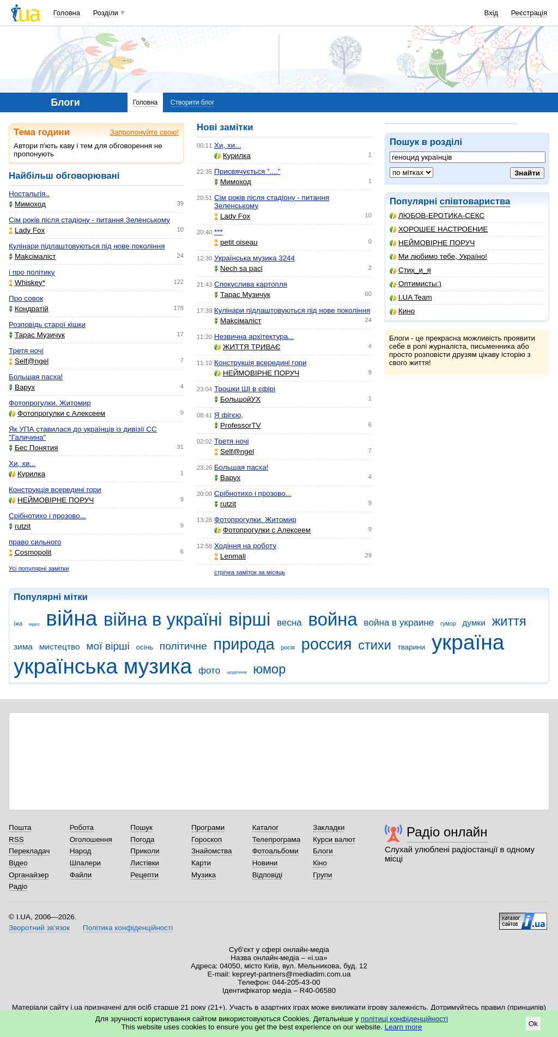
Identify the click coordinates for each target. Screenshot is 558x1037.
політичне (183, 646)
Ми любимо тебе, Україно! (438, 256)
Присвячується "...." (247, 171)
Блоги (323, 851)
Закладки (328, 827)
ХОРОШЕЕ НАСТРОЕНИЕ (439, 229)
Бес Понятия (33, 448)
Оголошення (91, 839)
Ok (533, 1024)
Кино (402, 311)
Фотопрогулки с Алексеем (57, 413)
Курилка (27, 474)
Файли (81, 875)
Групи (322, 875)
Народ (81, 851)
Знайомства (211, 851)
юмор (269, 669)
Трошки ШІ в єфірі (244, 389)
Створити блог (193, 102)
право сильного (35, 542)
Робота (82, 827)
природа (244, 644)
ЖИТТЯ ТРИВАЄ (247, 347)
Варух (22, 387)
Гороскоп (206, 839)
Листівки (144, 863)
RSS (16, 839)
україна (468, 642)
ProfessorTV (237, 425)
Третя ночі (26, 351)
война (332, 619)
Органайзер (28, 875)
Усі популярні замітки (39, 568)
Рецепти (144, 875)
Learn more (403, 1027)
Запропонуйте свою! (144, 132)
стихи (374, 645)
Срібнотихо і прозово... (47, 516)
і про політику (31, 272)
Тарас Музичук (37, 335)
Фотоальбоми (275, 851)
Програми (208, 827)
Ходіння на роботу (245, 546)
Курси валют (334, 839)
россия (326, 644)
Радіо (18, 886)
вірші (249, 619)
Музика (203, 875)
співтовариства (475, 201)
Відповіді (267, 875)
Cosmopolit (30, 552)
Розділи (105, 13)
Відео (18, 863)
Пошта (20, 827)
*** (218, 232)
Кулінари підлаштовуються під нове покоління (87, 246)
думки (474, 622)
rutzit (20, 526)
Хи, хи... (22, 463)
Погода (142, 839)
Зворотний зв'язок (39, 928)
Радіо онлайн (447, 831)
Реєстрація (529, 13)
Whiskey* (27, 282)
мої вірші (107, 646)
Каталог (265, 827)
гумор (448, 623)
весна (289, 622)
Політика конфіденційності (128, 928)
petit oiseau (236, 242)
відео (34, 624)
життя (509, 621)
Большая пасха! (36, 377)
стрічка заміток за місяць (249, 572)
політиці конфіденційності (404, 1019)
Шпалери (85, 863)
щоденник (237, 672)
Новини (265, 863)
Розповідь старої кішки (47, 324)
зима (23, 646)
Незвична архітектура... (254, 336)
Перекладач (29, 851)
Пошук (141, 827)
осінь (145, 647)
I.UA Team (411, 297)
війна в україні (163, 619)
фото (209, 670)
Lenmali (230, 556)
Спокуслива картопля (250, 284)
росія (288, 647)
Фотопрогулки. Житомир (50, 403)
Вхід (491, 13)
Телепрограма (276, 839)
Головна (66, 13)
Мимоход (27, 204)
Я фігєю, (228, 415)
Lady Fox (27, 230)
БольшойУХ (237, 399)
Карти (201, 863)
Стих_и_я (410, 270)
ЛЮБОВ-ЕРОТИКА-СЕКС (437, 215)
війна (71, 618)
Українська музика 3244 (254, 258)
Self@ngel (28, 361)
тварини (412, 647)
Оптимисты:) (415, 284)
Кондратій (28, 309)
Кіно (320, 863)
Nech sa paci (238, 268)
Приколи (144, 851)
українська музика (103, 666)
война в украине (399, 622)
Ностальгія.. (29, 194)
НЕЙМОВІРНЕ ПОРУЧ (432, 243)
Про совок (26, 298)
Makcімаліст (32, 256)
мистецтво (59, 646)
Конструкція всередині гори (55, 490)
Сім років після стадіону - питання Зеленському (89, 220)
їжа (18, 623)
